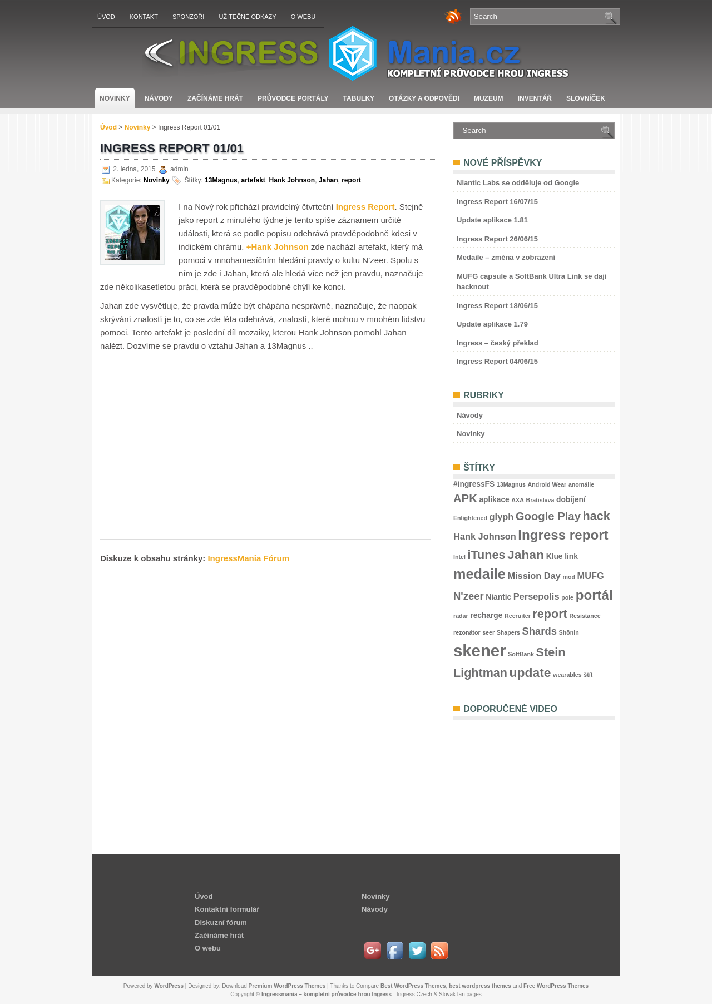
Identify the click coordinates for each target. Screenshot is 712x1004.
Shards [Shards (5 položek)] (539, 631)
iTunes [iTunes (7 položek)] (487, 555)
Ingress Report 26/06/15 (497, 239)
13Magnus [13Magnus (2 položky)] (511, 484)
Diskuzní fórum (221, 922)
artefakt (253, 180)
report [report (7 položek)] (549, 614)
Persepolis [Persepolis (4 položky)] (536, 596)
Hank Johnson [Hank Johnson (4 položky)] (484, 536)
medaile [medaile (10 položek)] (479, 574)
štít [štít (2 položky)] (588, 674)
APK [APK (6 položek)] (465, 498)
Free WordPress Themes (556, 986)
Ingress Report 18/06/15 (497, 305)
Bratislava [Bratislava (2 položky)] (540, 500)
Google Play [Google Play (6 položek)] (548, 516)
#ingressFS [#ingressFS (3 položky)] (474, 484)
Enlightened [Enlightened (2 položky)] (470, 518)
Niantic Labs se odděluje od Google (518, 183)
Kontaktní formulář (227, 909)
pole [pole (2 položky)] (567, 597)
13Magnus (221, 180)
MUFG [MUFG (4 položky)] (590, 576)
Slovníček (585, 98)
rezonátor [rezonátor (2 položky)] (467, 632)
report (351, 180)
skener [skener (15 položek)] (479, 650)
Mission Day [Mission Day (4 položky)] (533, 576)
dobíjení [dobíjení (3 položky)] (571, 500)
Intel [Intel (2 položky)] (459, 556)
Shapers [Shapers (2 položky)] (508, 632)
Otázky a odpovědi (424, 98)
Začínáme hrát (215, 98)
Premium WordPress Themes (287, 986)
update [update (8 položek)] (530, 672)
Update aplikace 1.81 (492, 220)
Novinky (115, 98)
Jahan (328, 180)
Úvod (106, 16)
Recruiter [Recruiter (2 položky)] (518, 615)
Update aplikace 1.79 (492, 324)
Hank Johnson (292, 180)
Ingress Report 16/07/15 (497, 201)
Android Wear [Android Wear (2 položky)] (547, 484)
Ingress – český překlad (497, 343)
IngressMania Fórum (248, 558)
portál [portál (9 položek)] (594, 594)
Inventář (535, 98)
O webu (303, 16)
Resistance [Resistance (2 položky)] (584, 615)
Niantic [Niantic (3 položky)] (498, 597)
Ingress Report (365, 206)
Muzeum (488, 98)
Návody (159, 98)
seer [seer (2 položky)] (488, 632)
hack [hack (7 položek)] (596, 516)
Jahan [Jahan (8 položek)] (525, 554)
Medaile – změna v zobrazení (506, 257)
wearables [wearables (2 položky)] (567, 674)
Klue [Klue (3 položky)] (554, 556)
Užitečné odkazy (247, 16)
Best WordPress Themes (413, 986)
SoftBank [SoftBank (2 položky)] (521, 654)
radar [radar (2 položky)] (460, 615)
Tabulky (358, 98)
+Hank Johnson (277, 246)
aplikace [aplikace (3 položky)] (494, 500)
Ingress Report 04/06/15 (497, 361)
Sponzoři (188, 16)
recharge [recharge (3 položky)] (486, 615)
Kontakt (144, 16)
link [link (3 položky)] (571, 556)
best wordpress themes (480, 986)
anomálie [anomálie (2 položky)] (581, 484)
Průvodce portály (293, 98)
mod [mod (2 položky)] (568, 576)
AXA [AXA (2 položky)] (517, 500)
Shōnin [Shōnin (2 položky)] (569, 632)
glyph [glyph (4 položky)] (502, 517)
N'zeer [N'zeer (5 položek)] (468, 596)
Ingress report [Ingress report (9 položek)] (563, 534)
